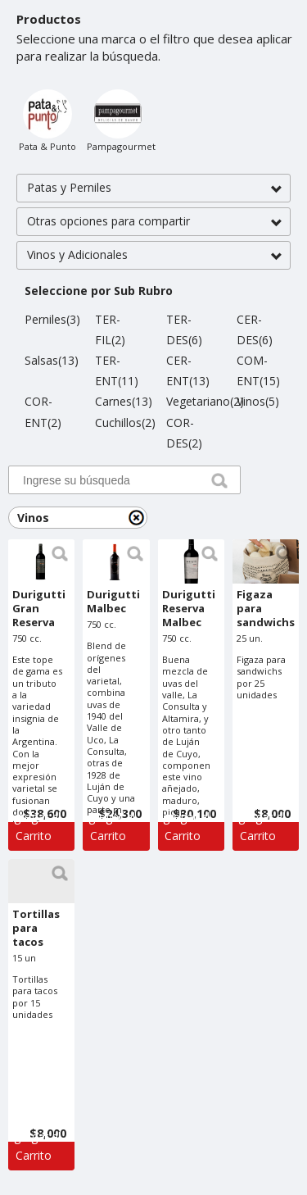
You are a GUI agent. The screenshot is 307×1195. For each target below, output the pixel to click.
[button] (153, 188)
